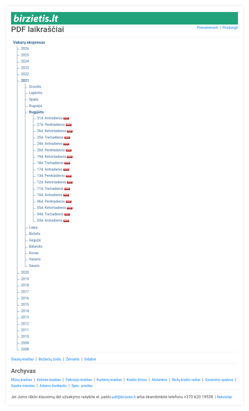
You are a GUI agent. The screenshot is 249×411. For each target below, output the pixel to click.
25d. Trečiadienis (53, 137)
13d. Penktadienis (54, 176)
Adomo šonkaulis (54, 386)
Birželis (34, 234)
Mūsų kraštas (22, 380)
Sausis (34, 266)
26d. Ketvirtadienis (55, 131)
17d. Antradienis (53, 169)
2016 (25, 298)
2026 (25, 49)
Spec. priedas (82, 386)
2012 (25, 324)
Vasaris (35, 259)
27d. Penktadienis (54, 125)
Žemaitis (73, 359)
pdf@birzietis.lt (124, 397)
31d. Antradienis (53, 118)
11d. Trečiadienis (53, 189)
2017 (25, 292)
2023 (25, 68)
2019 (25, 279)
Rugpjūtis (36, 112)
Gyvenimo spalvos (219, 380)
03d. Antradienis (53, 220)
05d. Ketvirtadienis (55, 208)
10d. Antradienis (53, 195)
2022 (25, 74)
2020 (25, 272)
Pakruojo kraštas (79, 380)
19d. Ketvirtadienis (55, 157)
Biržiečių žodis (50, 359)
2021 (25, 81)
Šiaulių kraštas (23, 359)
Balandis (36, 246)
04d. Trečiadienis (53, 214)
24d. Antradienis (53, 144)
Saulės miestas (23, 386)
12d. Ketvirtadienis (55, 182)
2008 (25, 349)
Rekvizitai (224, 397)
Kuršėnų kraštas (110, 380)
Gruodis (35, 87)
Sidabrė (90, 359)
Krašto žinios (137, 380)
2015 (25, 304)
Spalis (34, 99)
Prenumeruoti (207, 28)
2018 (25, 285)
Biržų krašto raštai (186, 380)
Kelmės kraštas (49, 380)
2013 (25, 317)
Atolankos (160, 380)
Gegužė (35, 240)
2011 (25, 330)
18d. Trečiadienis (53, 163)
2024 (25, 61)
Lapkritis (35, 93)
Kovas (34, 253)
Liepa (33, 227)
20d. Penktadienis (54, 150)
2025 (25, 55)
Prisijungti (230, 28)
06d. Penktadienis (54, 201)
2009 (25, 343)
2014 (25, 311)
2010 (25, 336)
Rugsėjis (35, 106)
